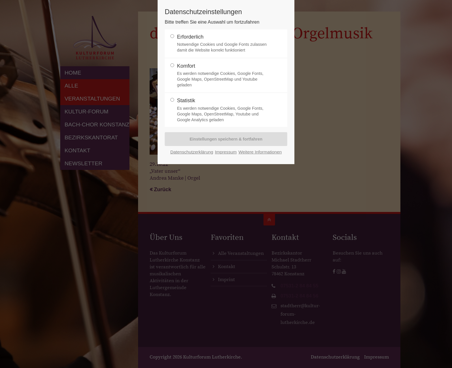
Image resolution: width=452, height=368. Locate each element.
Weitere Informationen (260, 151)
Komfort (223, 75)
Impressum (226, 151)
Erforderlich (223, 43)
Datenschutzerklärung (191, 151)
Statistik (223, 110)
